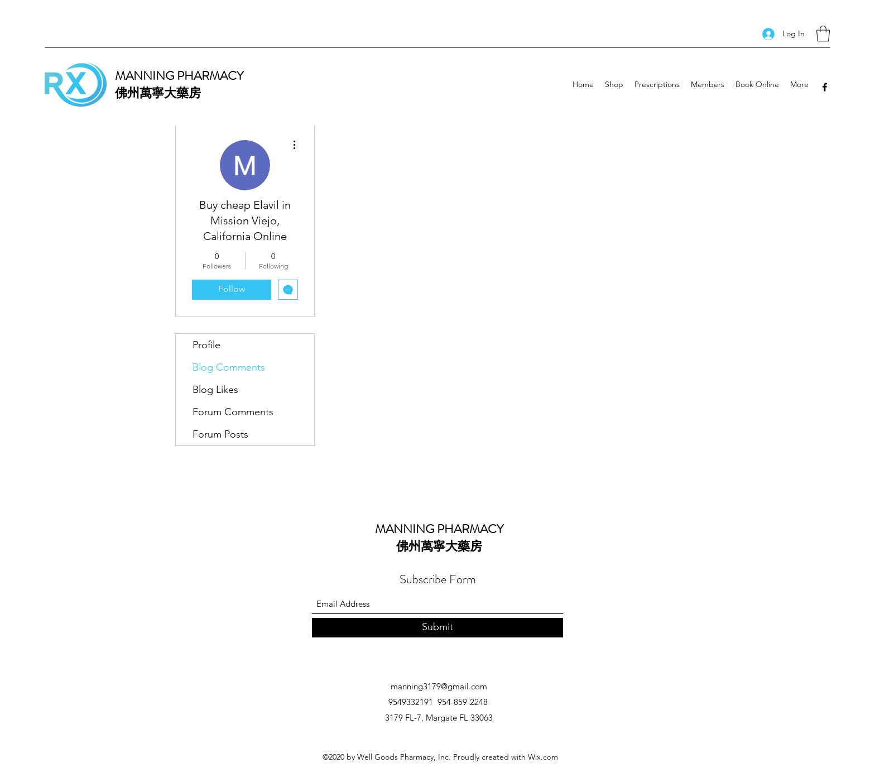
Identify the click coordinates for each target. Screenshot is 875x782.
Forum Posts (220, 434)
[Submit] (437, 627)
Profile (206, 345)
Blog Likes (215, 389)
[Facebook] (824, 87)
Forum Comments (233, 412)
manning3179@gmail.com (439, 686)
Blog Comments (229, 367)
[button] (823, 34)
